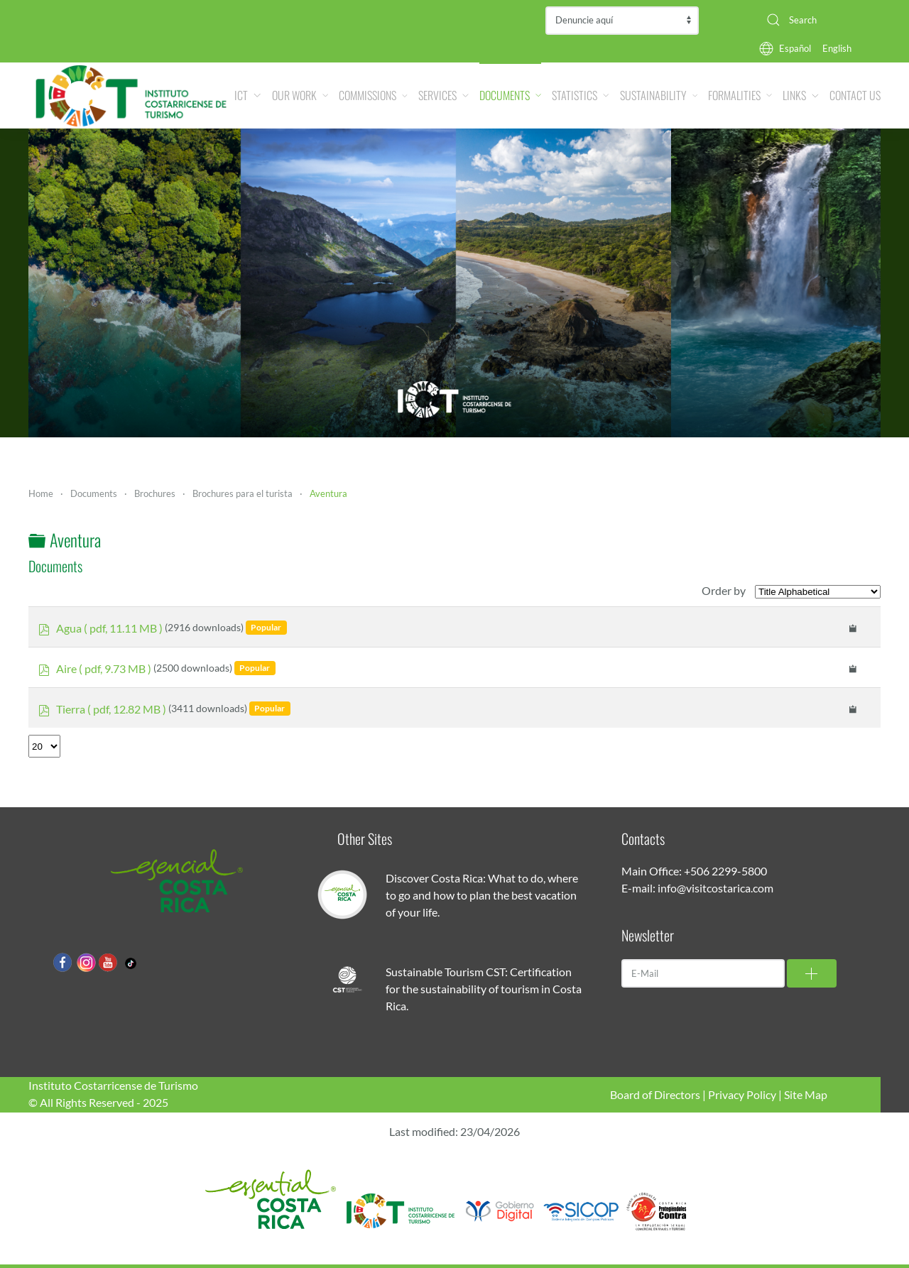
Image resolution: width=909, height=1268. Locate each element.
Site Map (805, 1094)
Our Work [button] (300, 95)
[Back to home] (131, 95)
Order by (724, 590)
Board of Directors (655, 1094)
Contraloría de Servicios (622, 20)
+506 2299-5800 (725, 871)
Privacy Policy (742, 1094)
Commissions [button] (373, 95)
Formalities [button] (740, 95)
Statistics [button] (580, 95)
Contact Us (855, 95)
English (836, 48)
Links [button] (801, 95)
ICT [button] (247, 95)
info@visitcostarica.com (715, 888)
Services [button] (443, 95)
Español (795, 48)
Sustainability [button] (658, 95)
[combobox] (818, 20)
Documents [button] (510, 95)
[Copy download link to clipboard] (853, 627)
